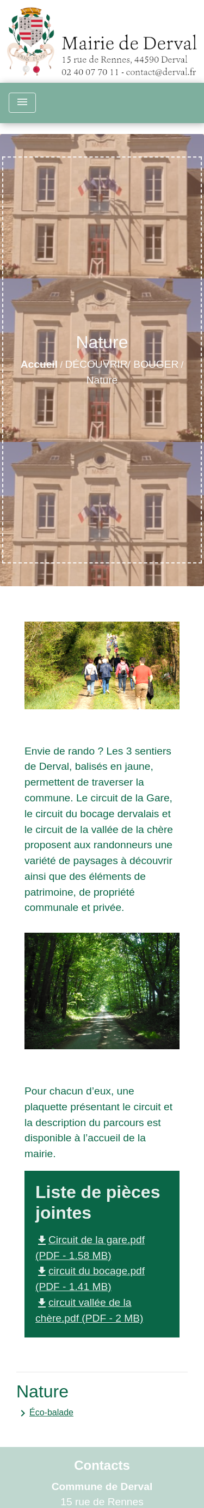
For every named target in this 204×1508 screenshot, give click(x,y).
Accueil (39, 364)
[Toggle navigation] (22, 103)
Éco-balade (44, 1413)
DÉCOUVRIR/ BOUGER (121, 364)
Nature (102, 380)
